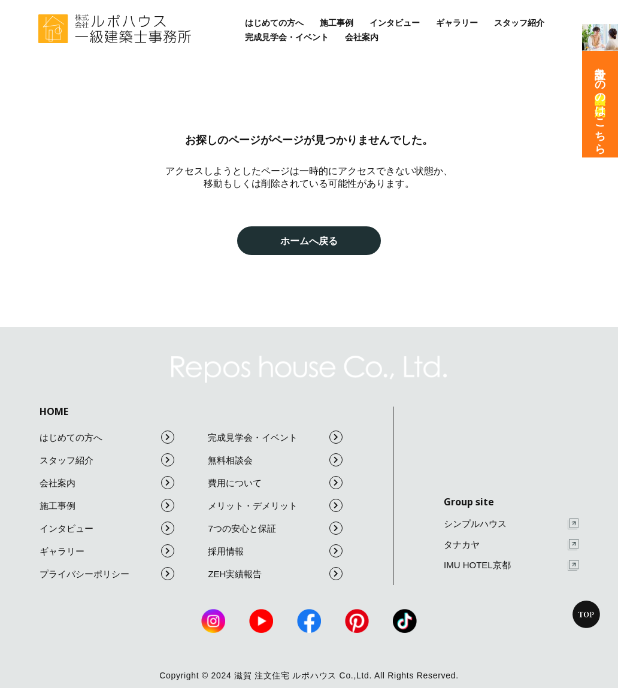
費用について (275, 482)
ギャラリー (457, 23)
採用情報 (275, 550)
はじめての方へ (274, 23)
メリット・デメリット (275, 505)
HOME (54, 411)
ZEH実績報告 (275, 573)
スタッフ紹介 (519, 23)
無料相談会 (275, 459)
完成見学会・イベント (287, 37)
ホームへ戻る (309, 240)
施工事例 (336, 23)
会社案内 (361, 37)
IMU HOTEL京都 (511, 565)
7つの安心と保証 (275, 528)
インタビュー (394, 23)
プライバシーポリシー (107, 573)
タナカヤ (511, 544)
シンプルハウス (511, 524)
